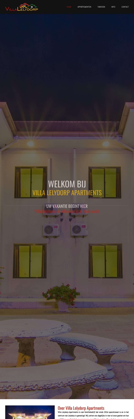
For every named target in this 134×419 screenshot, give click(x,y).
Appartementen (84, 7)
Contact (125, 7)
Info (113, 7)
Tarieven (101, 7)
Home (69, 7)
